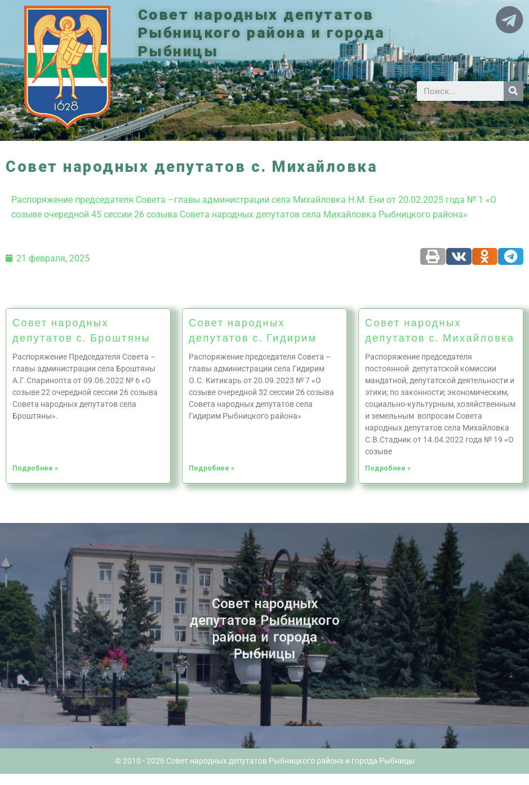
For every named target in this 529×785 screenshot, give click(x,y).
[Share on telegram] (510, 256)
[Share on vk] (459, 256)
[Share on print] (433, 256)
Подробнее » (35, 468)
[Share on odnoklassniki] (484, 256)
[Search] (513, 91)
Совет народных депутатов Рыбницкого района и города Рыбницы (264, 33)
